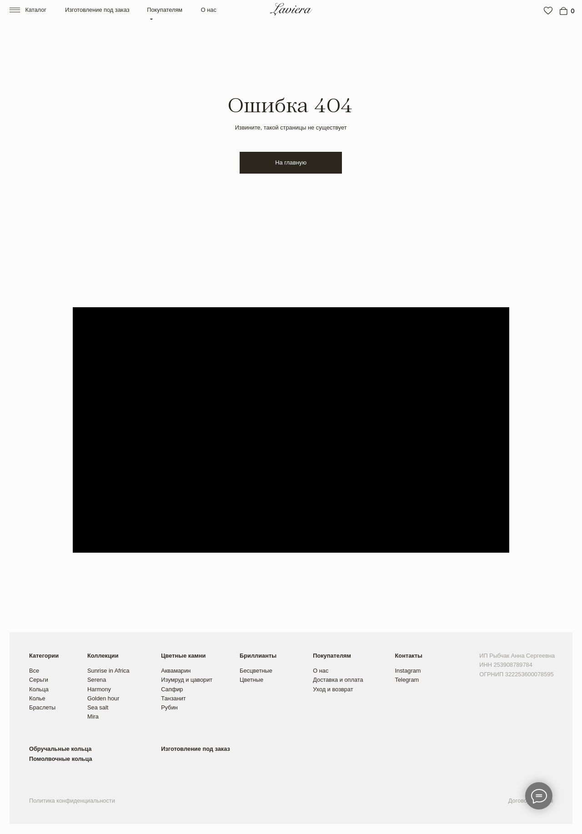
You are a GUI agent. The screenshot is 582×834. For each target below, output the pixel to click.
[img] (548, 11)
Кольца (39, 689)
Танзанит (173, 698)
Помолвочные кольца (60, 758)
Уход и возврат (333, 689)
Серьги (38, 679)
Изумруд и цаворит (186, 679)
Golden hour (103, 698)
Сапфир (172, 689)
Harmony (99, 689)
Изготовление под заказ (97, 9)
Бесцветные (256, 670)
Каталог (35, 9)
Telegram (407, 679)
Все (34, 670)
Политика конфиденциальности (72, 800)
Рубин (169, 707)
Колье (37, 698)
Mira (93, 716)
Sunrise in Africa (108, 670)
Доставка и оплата (338, 679)
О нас (208, 9)
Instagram (408, 670)
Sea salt (97, 707)
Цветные (251, 679)
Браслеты (42, 707)
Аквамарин (176, 670)
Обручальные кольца (60, 748)
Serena (96, 679)
